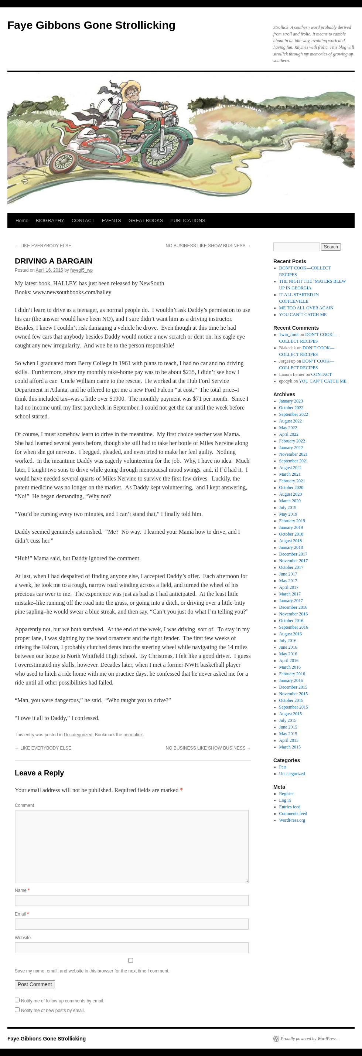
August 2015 (290, 713)
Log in (285, 800)
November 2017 (293, 560)
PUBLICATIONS (187, 220)
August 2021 (290, 467)
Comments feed (293, 813)
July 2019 (288, 507)
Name (22, 890)
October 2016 (291, 620)
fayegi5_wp (81, 270)
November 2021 (293, 454)
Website (23, 937)
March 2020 (290, 500)
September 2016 (293, 627)
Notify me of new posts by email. (53, 1010)
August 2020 (290, 494)
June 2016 (288, 647)
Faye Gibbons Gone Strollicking (91, 25)
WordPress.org (292, 820)
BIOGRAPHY (50, 220)
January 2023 (291, 401)
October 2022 (291, 407)
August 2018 (290, 540)
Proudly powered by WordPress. (309, 1038)
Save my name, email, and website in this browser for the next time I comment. (92, 971)
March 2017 (290, 594)
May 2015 (288, 733)
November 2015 (293, 693)
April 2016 (288, 660)
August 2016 (290, 633)
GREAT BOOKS (146, 220)
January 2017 (291, 600)
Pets (283, 767)
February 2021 (292, 480)
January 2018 (291, 547)
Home (22, 220)
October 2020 (291, 487)
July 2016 (288, 640)
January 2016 (291, 680)
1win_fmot (289, 334)
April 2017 (288, 587)
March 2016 (290, 667)
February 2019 (292, 520)
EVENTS (111, 220)
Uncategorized (78, 734)
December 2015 (293, 687)
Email (22, 914)
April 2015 (288, 740)
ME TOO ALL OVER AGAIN (306, 307)
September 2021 (293, 461)
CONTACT (83, 220)
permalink (133, 734)
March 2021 (290, 474)
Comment (24, 805)
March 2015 (290, 747)
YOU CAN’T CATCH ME (303, 314)
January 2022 (291, 447)
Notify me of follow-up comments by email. (62, 1001)
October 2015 (291, 700)
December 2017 (293, 554)
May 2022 (288, 427)
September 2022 (293, 414)
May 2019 (288, 514)
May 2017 (288, 580)
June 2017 (288, 574)
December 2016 (293, 607)
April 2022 (288, 434)
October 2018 (291, 534)
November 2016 (293, 614)
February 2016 (292, 673)
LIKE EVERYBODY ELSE (43, 245)
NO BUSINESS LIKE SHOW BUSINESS (208, 245)
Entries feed (290, 806)
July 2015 (288, 720)
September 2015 (293, 707)
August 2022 (290, 421)
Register (286, 793)
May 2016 (288, 653)
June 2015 (288, 727)
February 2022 (292, 441)
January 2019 (291, 527)
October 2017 (291, 567)
